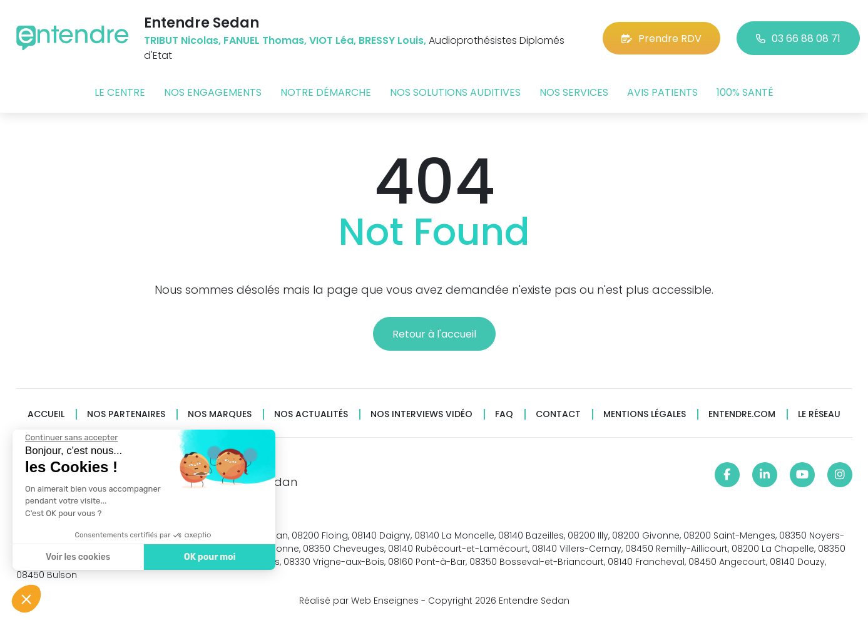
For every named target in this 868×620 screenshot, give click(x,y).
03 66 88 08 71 (798, 38)
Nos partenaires (126, 414)
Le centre (119, 92)
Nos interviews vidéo (421, 414)
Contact (558, 414)
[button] (26, 599)
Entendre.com (741, 414)
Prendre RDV (661, 38)
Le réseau (819, 414)
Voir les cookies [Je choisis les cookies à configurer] (76, 557)
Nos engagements (213, 92)
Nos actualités (311, 414)
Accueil (46, 414)
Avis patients (662, 92)
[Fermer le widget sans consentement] (70, 437)
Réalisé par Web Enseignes (359, 600)
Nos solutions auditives (455, 92)
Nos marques (220, 414)
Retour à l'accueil (434, 334)
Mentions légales (644, 414)
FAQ (504, 414)
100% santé (745, 92)
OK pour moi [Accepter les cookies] (208, 557)
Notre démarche (325, 92)
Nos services (573, 92)
